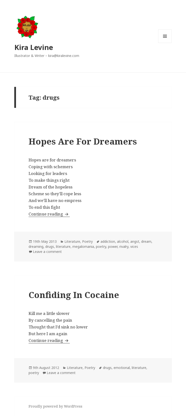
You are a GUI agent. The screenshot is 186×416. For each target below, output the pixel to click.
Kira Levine (33, 47)
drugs (49, 246)
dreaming (36, 246)
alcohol (122, 241)
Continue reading (49, 214)
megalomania (83, 246)
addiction (108, 241)
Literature (72, 241)
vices (134, 246)
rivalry (123, 246)
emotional (122, 367)
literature (63, 246)
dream (146, 241)
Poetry (87, 241)
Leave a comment (47, 251)
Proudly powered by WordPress (55, 406)
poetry (101, 246)
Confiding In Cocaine (74, 294)
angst (134, 241)
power (112, 246)
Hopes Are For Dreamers (83, 141)
